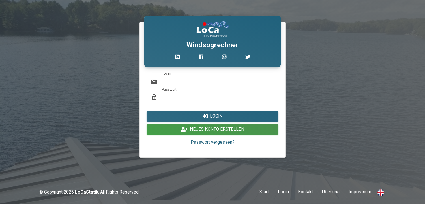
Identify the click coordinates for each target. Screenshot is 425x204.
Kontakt (305, 191)
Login (283, 191)
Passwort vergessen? (213, 142)
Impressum (360, 191)
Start (264, 191)
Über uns (331, 191)
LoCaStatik (86, 192)
